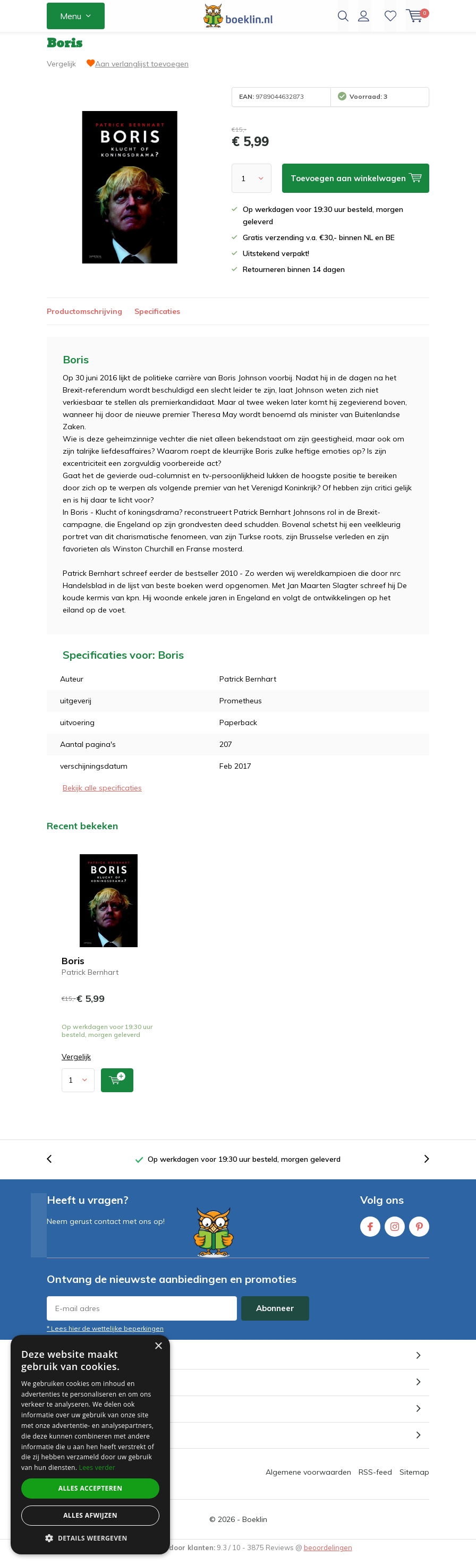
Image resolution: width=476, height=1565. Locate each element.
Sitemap (414, 1480)
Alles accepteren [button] (90, 1488)
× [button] (158, 1346)
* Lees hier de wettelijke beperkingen (105, 1336)
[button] (90, 1538)
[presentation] (55, 1167)
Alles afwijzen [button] (90, 1515)
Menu (70, 16)
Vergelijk (61, 71)
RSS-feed (375, 1480)
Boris (73, 968)
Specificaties (157, 319)
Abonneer (275, 1316)
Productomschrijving (84, 319)
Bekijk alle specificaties (102, 796)
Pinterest (419, 1232)
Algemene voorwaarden (308, 1480)
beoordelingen (328, 1555)
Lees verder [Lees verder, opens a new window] (97, 1467)
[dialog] (90, 1444)
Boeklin (254, 1527)
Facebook (370, 1232)
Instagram (395, 1232)
